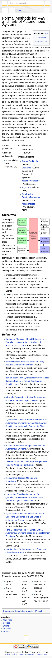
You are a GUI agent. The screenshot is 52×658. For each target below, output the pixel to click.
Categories (8, 611)
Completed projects (24, 611)
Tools (47, 10)
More (19, 10)
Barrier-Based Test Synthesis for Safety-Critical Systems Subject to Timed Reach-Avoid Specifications (28, 380)
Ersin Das (26, 167)
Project (38, 611)
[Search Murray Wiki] (23, 3)
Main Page (7, 620)
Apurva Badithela (30, 161)
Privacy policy (11, 654)
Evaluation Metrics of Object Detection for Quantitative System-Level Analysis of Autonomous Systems (25, 342)
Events (6, 626)
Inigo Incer (27, 187)
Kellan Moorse (28, 204)
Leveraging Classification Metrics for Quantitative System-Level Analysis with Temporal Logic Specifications (24, 497)
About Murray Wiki (27, 654)
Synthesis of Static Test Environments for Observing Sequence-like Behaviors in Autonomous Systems (25, 516)
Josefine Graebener (31, 181)
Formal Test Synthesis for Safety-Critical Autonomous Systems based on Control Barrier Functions (28, 533)
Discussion (12, 10)
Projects (6, 632)
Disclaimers (42, 654)
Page (5, 10)
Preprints (7, 629)
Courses (6, 623)
